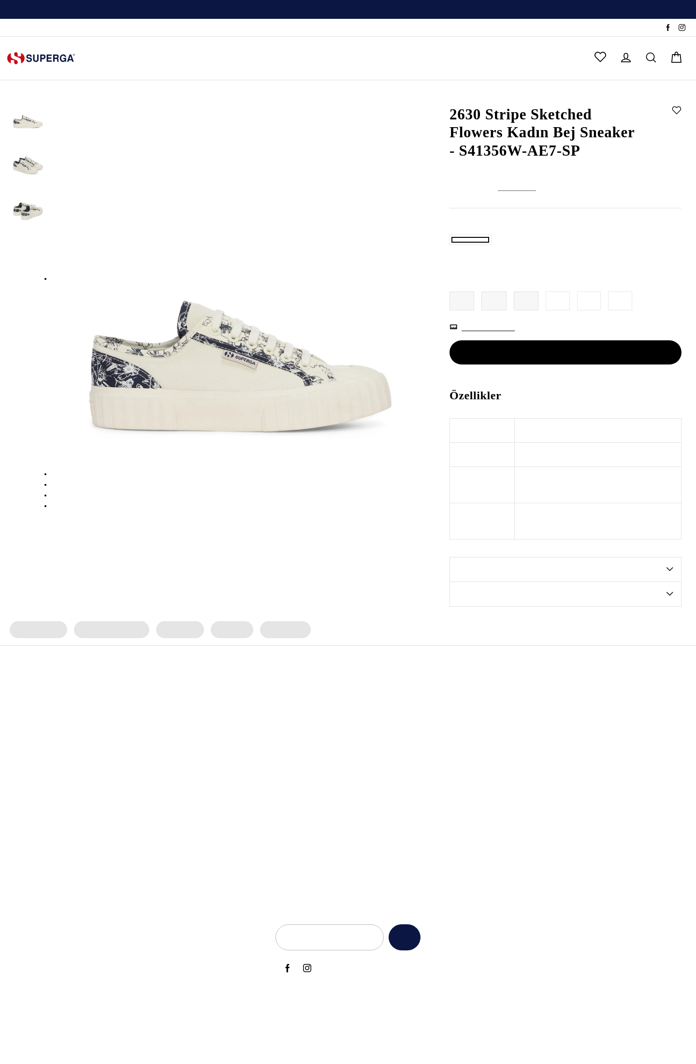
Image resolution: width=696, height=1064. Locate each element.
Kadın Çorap (281, 663)
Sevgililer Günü (430, 832)
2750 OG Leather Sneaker (83, 849)
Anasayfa (463, 95)
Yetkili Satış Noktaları (622, 751)
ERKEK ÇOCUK (271, 58)
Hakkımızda (607, 735)
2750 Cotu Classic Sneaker (84, 816)
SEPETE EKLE (565, 386)
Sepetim (602, 816)
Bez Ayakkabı (183, 865)
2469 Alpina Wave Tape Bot (87, 767)
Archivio (291, 767)
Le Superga (296, 800)
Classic (289, 832)
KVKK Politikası (504, 800)
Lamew (290, 849)
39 (558, 335)
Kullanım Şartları (506, 767)
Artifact (290, 783)
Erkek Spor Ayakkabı (195, 751)
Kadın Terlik (177, 663)
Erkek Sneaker (184, 783)
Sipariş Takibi (28, 28)
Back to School (429, 783)
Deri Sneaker (182, 881)
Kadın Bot (229, 663)
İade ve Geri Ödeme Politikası (527, 783)
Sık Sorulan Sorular (619, 783)
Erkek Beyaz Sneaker (195, 849)
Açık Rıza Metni (504, 735)
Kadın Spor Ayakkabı (109, 663)
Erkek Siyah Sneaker (194, 816)
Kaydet (402, 971)
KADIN (108, 58)
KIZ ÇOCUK (202, 58)
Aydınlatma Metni (508, 751)
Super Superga (302, 816)
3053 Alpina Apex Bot (78, 735)
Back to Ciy (424, 800)
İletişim (600, 767)
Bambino (292, 735)
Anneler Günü (428, 751)
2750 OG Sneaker (70, 751)
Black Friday (426, 816)
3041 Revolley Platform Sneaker (94, 832)
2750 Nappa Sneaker (76, 800)
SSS (62, 28)
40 (590, 335)
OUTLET (415, 58)
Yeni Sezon (423, 735)
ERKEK (150, 58)
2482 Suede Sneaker (75, 783)
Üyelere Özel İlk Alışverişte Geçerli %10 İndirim (348, 10)
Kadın (488, 95)
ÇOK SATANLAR (350, 58)
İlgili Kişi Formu (504, 849)
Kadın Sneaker (37, 663)
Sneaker (512, 95)
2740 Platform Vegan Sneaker (90, 881)
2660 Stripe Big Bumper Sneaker (94, 865)
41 (621, 335)
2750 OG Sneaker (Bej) (79, 898)
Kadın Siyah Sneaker (194, 800)
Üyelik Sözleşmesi (509, 865)
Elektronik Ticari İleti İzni (518, 832)
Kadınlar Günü (428, 849)
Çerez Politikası (504, 816)
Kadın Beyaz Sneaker (195, 832)
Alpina (288, 751)
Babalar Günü (428, 767)
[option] (348, 9)
